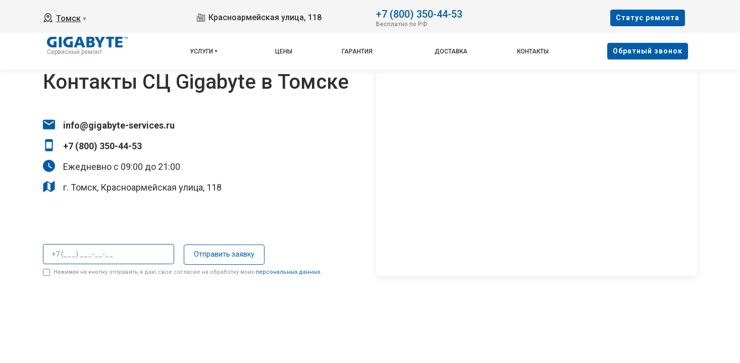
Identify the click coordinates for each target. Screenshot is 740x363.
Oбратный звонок (647, 51)
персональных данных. (288, 272)
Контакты (533, 51)
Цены (283, 51)
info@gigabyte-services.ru (119, 125)
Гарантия (357, 51)
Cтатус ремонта (647, 18)
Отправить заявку (224, 254)
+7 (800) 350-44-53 (419, 13)
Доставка (451, 51)
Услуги (201, 51)
